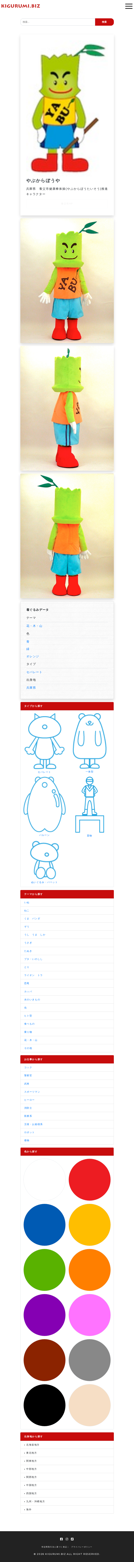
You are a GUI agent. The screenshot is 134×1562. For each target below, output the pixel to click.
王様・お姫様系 (33, 1124)
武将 (27, 1083)
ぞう (27, 926)
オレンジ (32, 656)
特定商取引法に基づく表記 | (55, 1547)
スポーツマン (32, 1091)
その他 (28, 1048)
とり (27, 967)
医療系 (28, 1116)
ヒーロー (29, 1099)
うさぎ (28, 942)
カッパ (28, 991)
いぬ (27, 902)
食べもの (29, 1023)
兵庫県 (31, 687)
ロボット (29, 1132)
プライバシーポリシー (81, 1547)
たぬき (28, 951)
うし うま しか (35, 934)
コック (28, 1067)
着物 (27, 1140)
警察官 (28, 1075)
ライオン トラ (33, 975)
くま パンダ (32, 918)
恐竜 (27, 983)
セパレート (34, 672)
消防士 (28, 1108)
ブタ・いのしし (33, 959)
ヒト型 (28, 1015)
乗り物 (28, 1032)
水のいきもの (32, 999)
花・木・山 (34, 625)
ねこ (27, 910)
